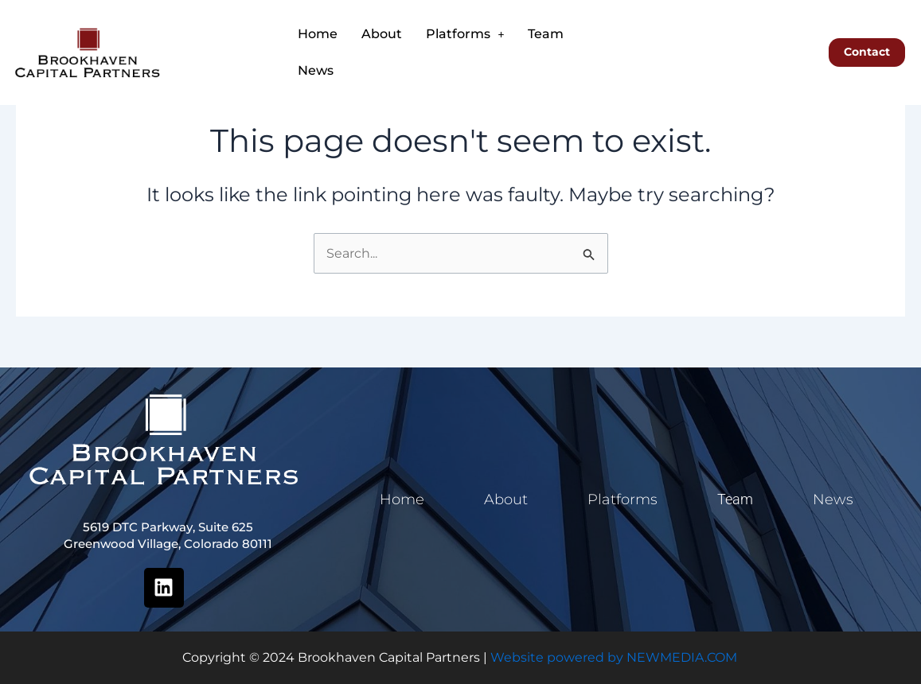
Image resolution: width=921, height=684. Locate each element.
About (381, 33)
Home (318, 33)
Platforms (465, 33)
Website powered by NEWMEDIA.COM (613, 657)
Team (546, 33)
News (316, 70)
